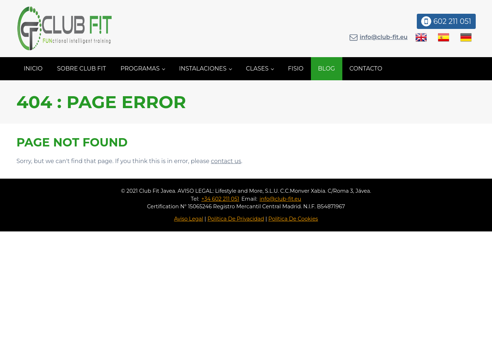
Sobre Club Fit (81, 68)
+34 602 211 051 (220, 199)
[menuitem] (421, 37)
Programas (139, 68)
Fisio (295, 68)
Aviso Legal (188, 219)
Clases (257, 68)
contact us (226, 161)
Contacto (366, 68)
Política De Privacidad (236, 219)
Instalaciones (203, 68)
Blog (326, 68)
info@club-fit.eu (384, 37)
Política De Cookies (293, 219)
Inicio (33, 68)
